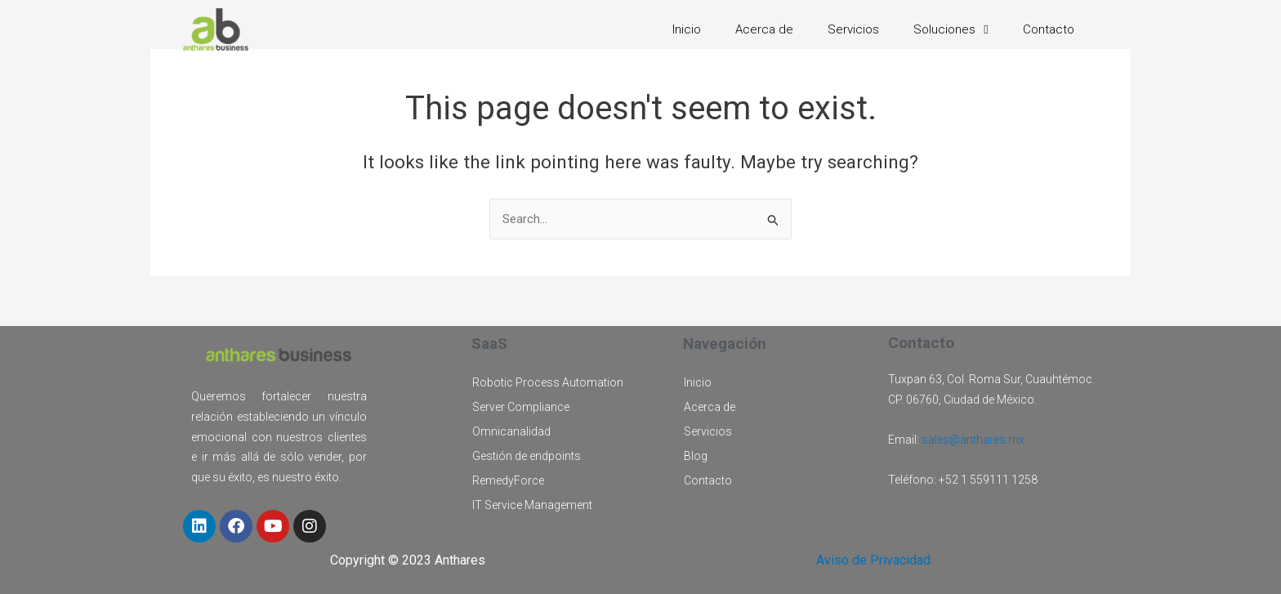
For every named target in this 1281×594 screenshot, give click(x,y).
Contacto (1048, 29)
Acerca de (764, 29)
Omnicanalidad (511, 431)
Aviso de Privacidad (873, 560)
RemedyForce (508, 480)
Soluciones (950, 29)
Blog (695, 455)
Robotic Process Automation (547, 382)
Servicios (853, 29)
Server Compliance (520, 406)
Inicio (686, 29)
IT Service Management (532, 504)
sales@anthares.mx (973, 439)
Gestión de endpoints (526, 455)
